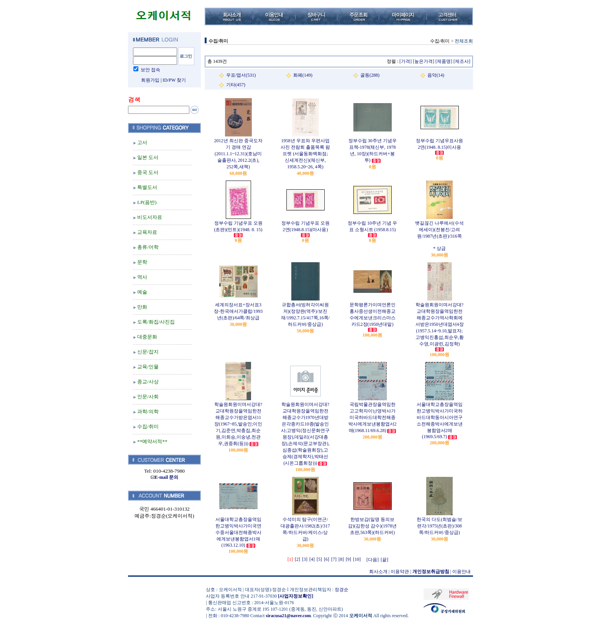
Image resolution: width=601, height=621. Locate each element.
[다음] (372, 559)
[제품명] (443, 61)
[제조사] (461, 61)
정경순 (341, 589)
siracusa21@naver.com (288, 615)
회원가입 (150, 80)
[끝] (384, 559)
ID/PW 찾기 (174, 80)
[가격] (405, 61)
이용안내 (461, 571)
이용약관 (400, 571)
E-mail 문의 (165, 477)
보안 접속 (150, 69)
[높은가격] (423, 61)
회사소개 (378, 571)
